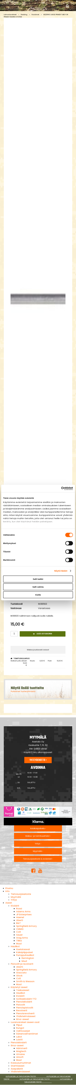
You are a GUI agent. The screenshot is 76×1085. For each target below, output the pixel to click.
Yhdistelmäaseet (26, 1016)
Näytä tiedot (60, 570)
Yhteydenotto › (38, 760)
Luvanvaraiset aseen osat (25, 1022)
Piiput (19, 1025)
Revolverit (21, 1010)
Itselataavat (23, 949)
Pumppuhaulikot (25, 955)
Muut (19, 943)
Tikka (19, 940)
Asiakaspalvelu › (38, 828)
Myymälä (16, 897)
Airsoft (19, 1057)
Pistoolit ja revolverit (22, 963)
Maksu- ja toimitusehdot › (38, 836)
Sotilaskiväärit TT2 (26, 998)
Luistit (19, 1039)
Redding (24, 14)
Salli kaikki (38, 579)
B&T (18, 923)
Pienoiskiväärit (24, 1001)
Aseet (8, 902)
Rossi (19, 908)
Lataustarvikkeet (10, 14)
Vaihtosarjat (23, 1030)
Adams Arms (23, 911)
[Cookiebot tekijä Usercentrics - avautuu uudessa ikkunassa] (61, 488)
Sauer (19, 934)
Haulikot (15, 946)
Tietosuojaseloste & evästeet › (38, 859)
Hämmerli (21, 1048)
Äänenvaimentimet (27, 1033)
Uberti (19, 920)
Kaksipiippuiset (24, 952)
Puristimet (35, 14)
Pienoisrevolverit (25, 1013)
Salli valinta (38, 587)
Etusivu (9, 888)
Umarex (20, 1054)
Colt (18, 931)
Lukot (19, 1036)
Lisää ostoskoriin (42, 634)
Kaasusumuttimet (21, 1062)
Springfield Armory (26, 926)
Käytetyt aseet (19, 987)
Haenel (20, 917)
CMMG (19, 929)
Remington (28, 958)
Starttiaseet (17, 1065)
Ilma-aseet (22, 1019)
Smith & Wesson (25, 981)
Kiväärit (15, 905)
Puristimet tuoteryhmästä (23, 691)
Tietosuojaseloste (21, 894)
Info (7, 891)
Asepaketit (17, 1068)
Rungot (20, 1028)
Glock (19, 975)
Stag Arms (22, 937)
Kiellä (38, 595)
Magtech (21, 1051)
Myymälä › (38, 851)
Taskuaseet (22, 990)
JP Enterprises (24, 914)
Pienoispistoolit (24, 1007)
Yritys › (38, 843)
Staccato (21, 972)
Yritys (14, 899)
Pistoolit (20, 1004)
